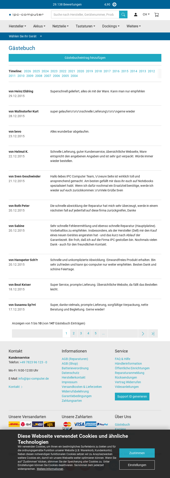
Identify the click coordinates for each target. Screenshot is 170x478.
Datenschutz (70, 373)
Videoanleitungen (127, 386)
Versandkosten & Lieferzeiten (82, 386)
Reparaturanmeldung (129, 373)
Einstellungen (137, 465)
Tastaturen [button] (84, 26)
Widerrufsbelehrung (75, 391)
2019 (89, 71)
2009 (29, 76)
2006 (56, 76)
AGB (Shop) (70, 363)
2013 (142, 71)
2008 (38, 76)
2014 (133, 71)
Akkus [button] (38, 26)
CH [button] (145, 14)
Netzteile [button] (59, 26)
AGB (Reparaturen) (75, 359)
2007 (47, 76)
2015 (124, 71)
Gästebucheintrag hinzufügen (85, 57)
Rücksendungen (126, 377)
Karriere (120, 429)
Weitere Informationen (50, 468)
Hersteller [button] (16, 26)
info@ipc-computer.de (33, 378)
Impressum (69, 382)
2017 (107, 71)
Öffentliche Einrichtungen (132, 368)
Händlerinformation (128, 363)
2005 (65, 76)
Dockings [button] (109, 26)
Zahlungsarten (72, 400)
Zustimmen (137, 453)
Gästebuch (122, 424)
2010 (21, 76)
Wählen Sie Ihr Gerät (25, 36)
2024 (45, 71)
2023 (54, 71)
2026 (27, 71)
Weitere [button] (132, 26)
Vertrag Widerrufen (128, 382)
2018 (98, 71)
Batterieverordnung (75, 368)
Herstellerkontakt (73, 377)
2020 (80, 71)
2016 (116, 71)
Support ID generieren (132, 396)
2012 (151, 71)
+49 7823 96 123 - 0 (33, 362)
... (103, 333)
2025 (36, 71)
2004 (74, 76)
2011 (12, 76)
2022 (62, 71)
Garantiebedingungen (77, 396)
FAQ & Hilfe (122, 359)
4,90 (85, 4)
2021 (71, 71)
